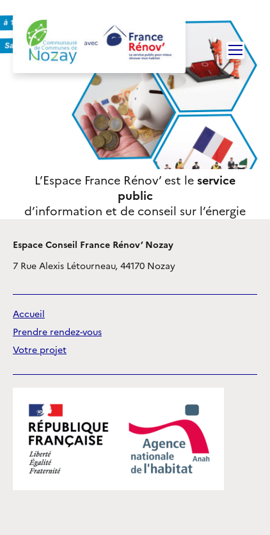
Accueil (29, 314)
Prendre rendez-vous (57, 332)
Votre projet (40, 350)
